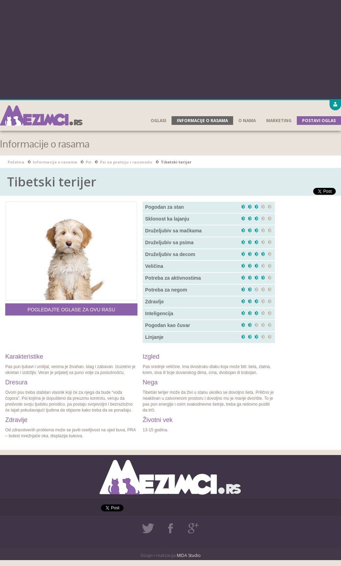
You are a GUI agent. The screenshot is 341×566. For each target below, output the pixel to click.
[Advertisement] (170, 48)
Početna (16, 162)
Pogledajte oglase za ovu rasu (71, 309)
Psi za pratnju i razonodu (126, 162)
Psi (89, 162)
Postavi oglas (319, 120)
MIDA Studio (189, 555)
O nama (247, 120)
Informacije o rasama (202, 120)
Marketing (279, 120)
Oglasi (158, 120)
